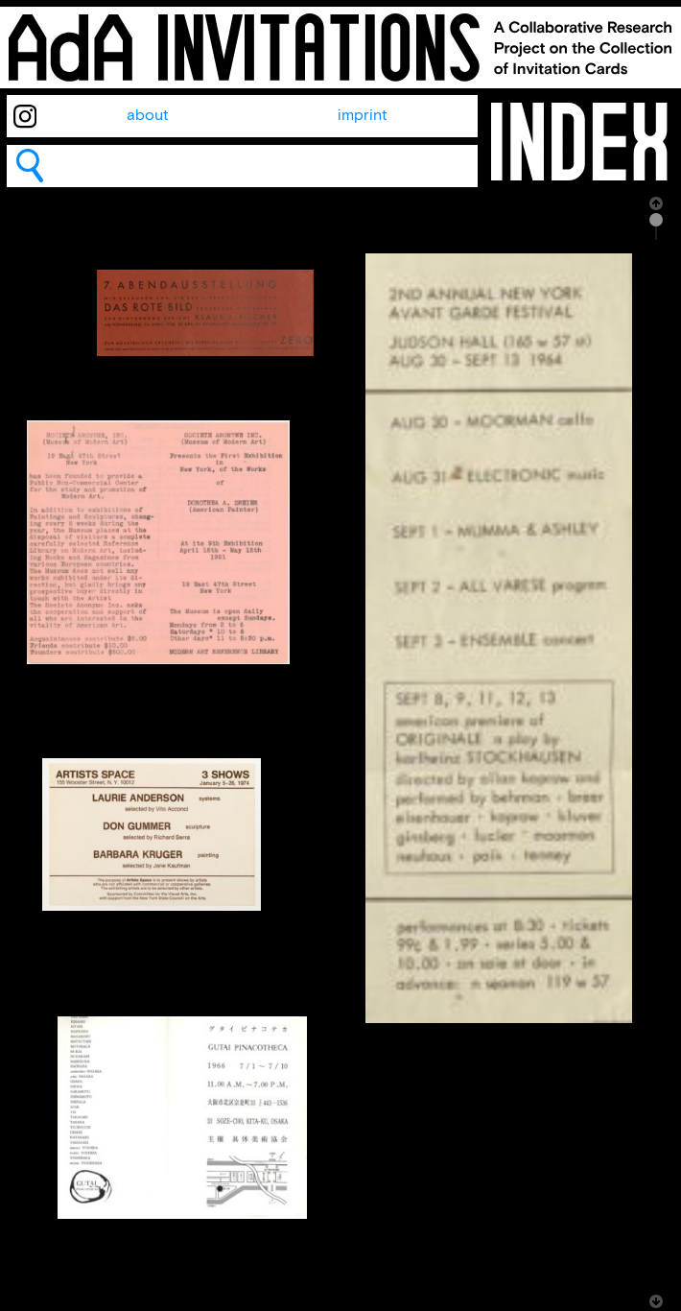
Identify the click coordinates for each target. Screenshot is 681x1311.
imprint (362, 115)
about (148, 115)
